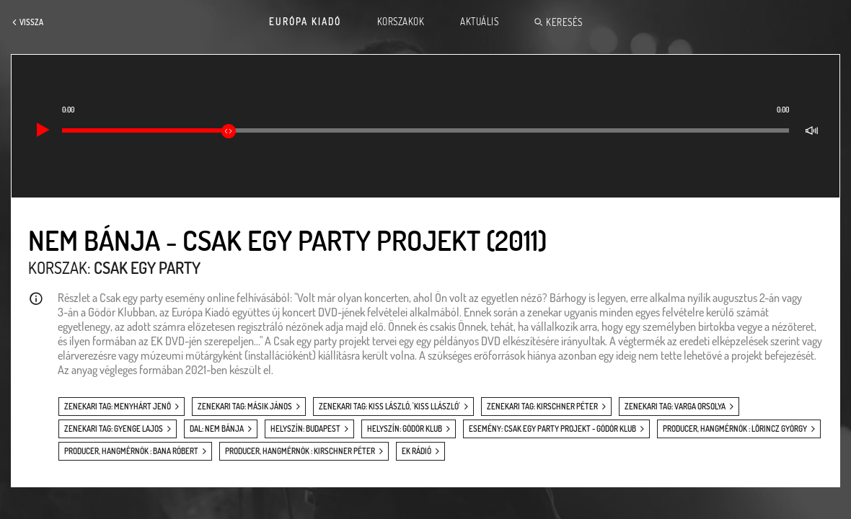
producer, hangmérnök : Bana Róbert (131, 451)
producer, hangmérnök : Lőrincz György (735, 429)
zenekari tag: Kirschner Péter (542, 407)
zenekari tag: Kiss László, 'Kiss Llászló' (389, 407)
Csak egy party (147, 267)
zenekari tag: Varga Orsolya (675, 407)
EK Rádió (416, 451)
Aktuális (479, 21)
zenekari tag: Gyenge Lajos (113, 429)
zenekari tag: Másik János (245, 407)
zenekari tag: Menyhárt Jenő (117, 407)
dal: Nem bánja (217, 429)
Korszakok (401, 21)
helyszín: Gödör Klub (404, 429)
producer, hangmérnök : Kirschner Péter (300, 451)
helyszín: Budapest (305, 429)
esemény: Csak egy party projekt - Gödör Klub (552, 429)
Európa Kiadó (305, 21)
